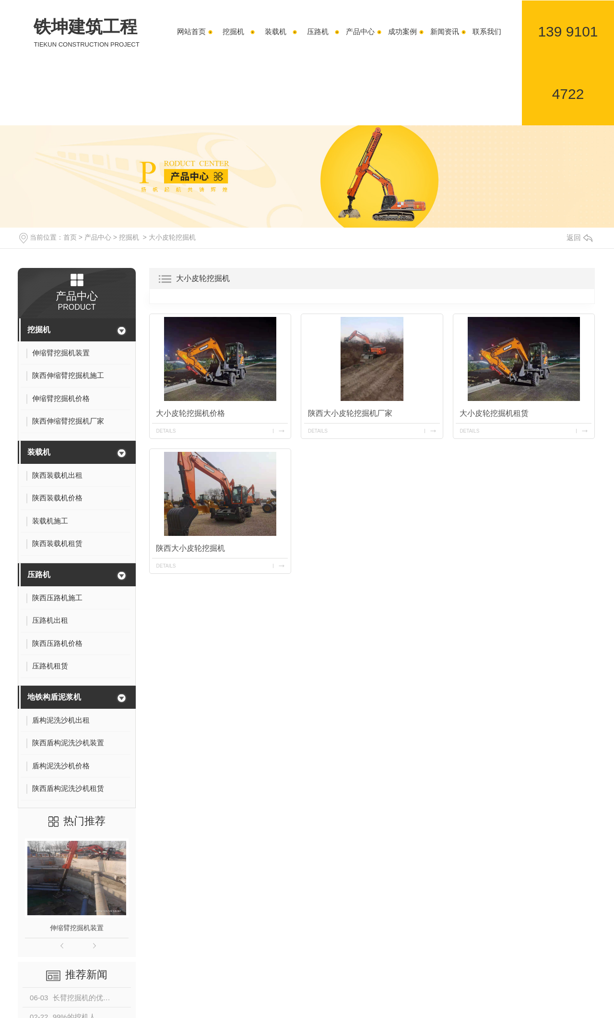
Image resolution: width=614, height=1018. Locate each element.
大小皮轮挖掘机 (172, 237)
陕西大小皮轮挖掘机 (190, 548)
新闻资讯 (444, 31)
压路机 (318, 31)
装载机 (275, 31)
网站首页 (191, 31)
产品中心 (360, 31)
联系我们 (486, 31)
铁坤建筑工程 (86, 33)
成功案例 (402, 31)
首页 (70, 237)
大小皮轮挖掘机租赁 (494, 413)
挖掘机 (233, 31)
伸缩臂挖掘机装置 (77, 928)
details (166, 431)
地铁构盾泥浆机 (54, 697)
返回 (579, 237)
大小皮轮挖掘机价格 (190, 413)
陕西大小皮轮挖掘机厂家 (350, 413)
